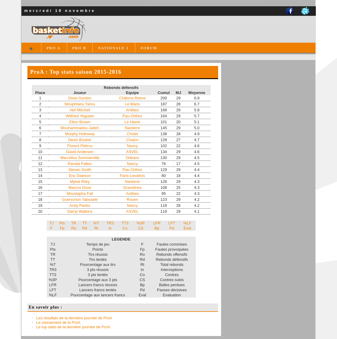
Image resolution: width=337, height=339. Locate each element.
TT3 (125, 223)
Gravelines (132, 187)
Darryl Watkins (79, 211)
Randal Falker (80, 163)
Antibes (132, 110)
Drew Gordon (79, 98)
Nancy (132, 146)
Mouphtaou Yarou (80, 104)
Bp (157, 228)
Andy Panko (79, 205)
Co (125, 228)
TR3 (110, 223)
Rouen (132, 199)
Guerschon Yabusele (80, 199)
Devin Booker (79, 140)
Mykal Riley (80, 181)
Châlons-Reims (132, 98)
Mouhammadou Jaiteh (80, 128)
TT (84, 223)
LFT (171, 223)
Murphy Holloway (80, 134)
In (110, 228)
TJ (51, 223)
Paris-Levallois (132, 175)
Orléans (132, 157)
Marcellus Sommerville (80, 157)
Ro (73, 228)
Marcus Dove (80, 187)
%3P (141, 223)
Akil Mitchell (80, 110)
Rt (96, 228)
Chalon (132, 140)
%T (96, 223)
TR (73, 223)
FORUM (149, 48)
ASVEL (132, 152)
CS (140, 228)
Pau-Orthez (132, 116)
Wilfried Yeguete (80, 116)
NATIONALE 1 (113, 48)
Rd (84, 228)
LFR (157, 223)
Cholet (132, 134)
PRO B (79, 48)
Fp (62, 228)
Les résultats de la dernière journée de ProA (74, 318)
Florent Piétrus (80, 146)
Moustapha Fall (79, 193)
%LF (187, 223)
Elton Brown (79, 122)
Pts (62, 223)
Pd (172, 228)
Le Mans (132, 104)
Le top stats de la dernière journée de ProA (73, 327)
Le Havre (132, 122)
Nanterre (132, 128)
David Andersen (80, 152)
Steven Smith (79, 169)
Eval (187, 228)
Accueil (31, 51)
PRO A (53, 48)
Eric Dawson (80, 175)
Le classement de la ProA (58, 322)
